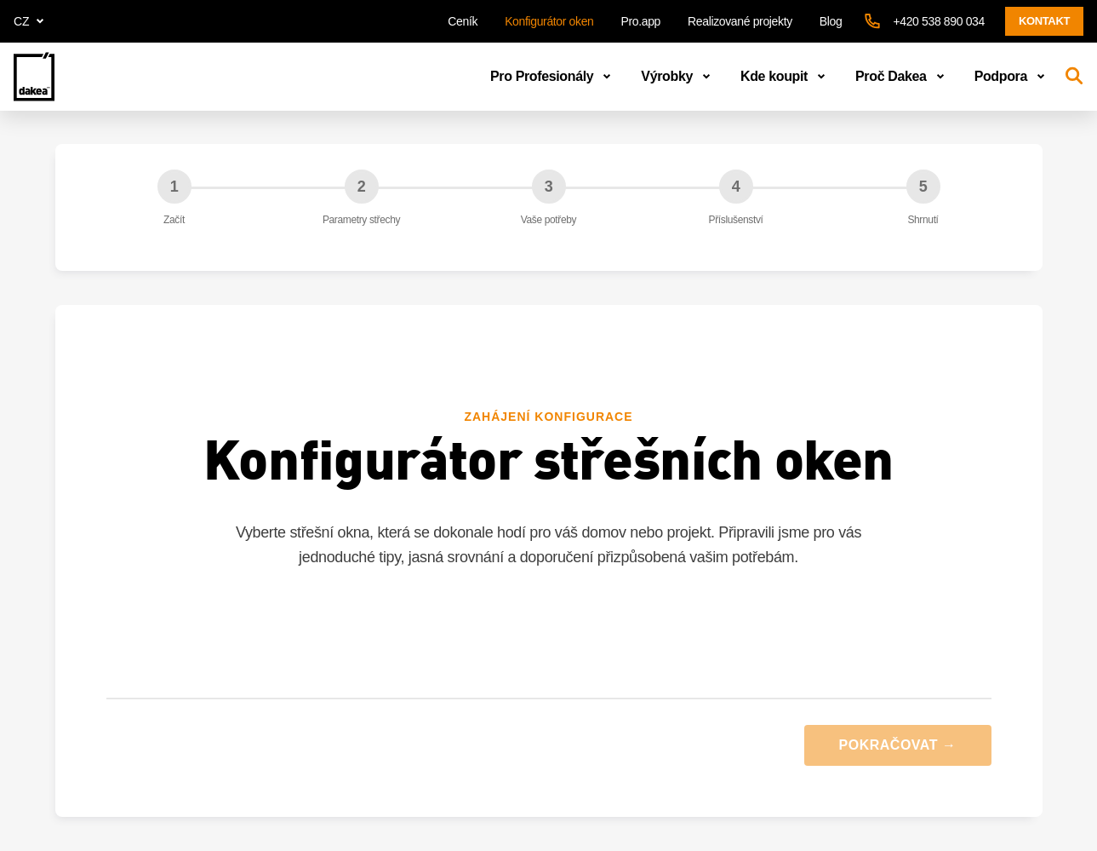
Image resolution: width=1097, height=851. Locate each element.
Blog (831, 21)
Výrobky (679, 76)
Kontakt (1044, 20)
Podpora (1012, 76)
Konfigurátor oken (549, 21)
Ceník (462, 21)
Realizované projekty (740, 21)
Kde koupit (785, 76)
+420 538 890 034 (939, 21)
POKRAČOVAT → (898, 745)
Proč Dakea (903, 76)
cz (32, 21)
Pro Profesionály (553, 76)
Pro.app (641, 21)
